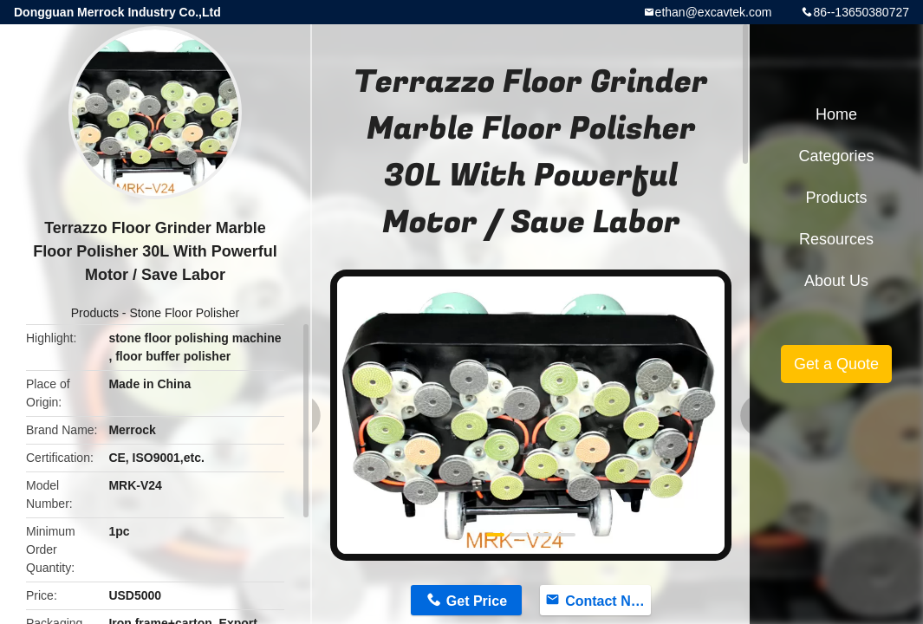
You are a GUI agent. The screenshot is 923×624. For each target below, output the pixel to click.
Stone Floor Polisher (184, 313)
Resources (836, 239)
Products (95, 313)
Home (836, 114)
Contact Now (607, 601)
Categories (836, 156)
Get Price (476, 601)
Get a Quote (836, 364)
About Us (836, 280)
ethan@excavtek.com (713, 12)
